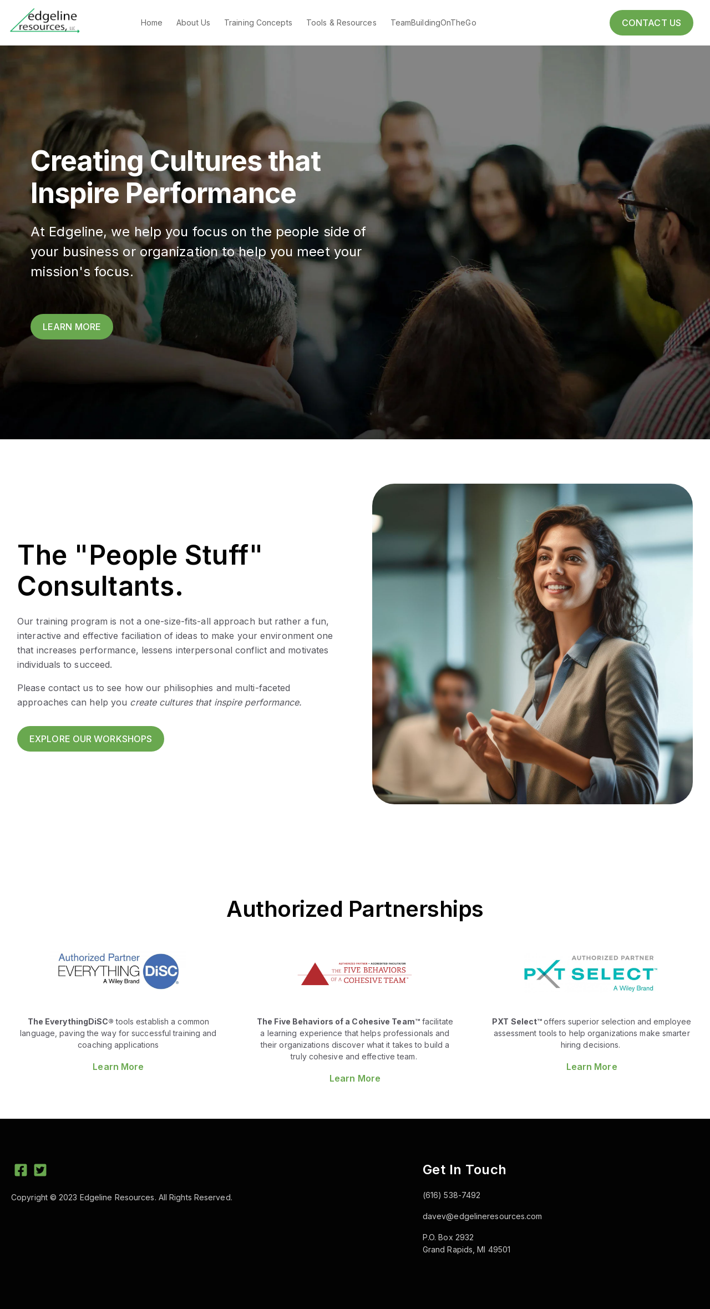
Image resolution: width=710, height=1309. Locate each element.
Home (152, 22)
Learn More (118, 1066)
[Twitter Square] (40, 1171)
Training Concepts (258, 22)
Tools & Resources (341, 22)
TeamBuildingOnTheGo (433, 22)
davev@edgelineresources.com (482, 1216)
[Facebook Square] (21, 1171)
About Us (193, 22)
